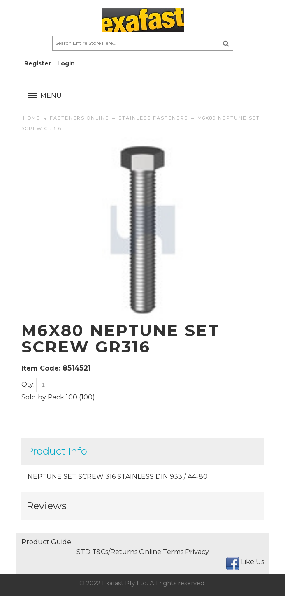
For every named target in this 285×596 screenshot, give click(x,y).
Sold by (33, 397)
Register (37, 63)
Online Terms (161, 552)
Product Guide (46, 542)
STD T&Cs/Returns (106, 552)
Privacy (197, 552)
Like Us (252, 562)
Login (66, 63)
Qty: (28, 384)
